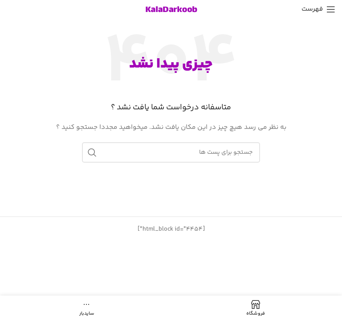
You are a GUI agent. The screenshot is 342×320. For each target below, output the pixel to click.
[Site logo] (171, 9)
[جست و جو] (171, 152)
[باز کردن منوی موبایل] (318, 9)
